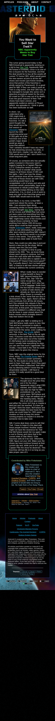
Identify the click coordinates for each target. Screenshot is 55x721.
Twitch (23, 489)
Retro (39, 572)
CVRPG (32, 478)
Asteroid (24, 572)
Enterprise (20, 228)
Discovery (13, 130)
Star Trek (24, 67)
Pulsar (31, 574)
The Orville (28, 332)
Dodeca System (19, 480)
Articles (24, 500)
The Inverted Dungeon (26, 477)
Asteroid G (16, 500)
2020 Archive (34, 500)
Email (40, 489)
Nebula (24, 574)
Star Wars (28, 210)
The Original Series (28, 356)
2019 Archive (16, 502)
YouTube (32, 489)
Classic (32, 572)
